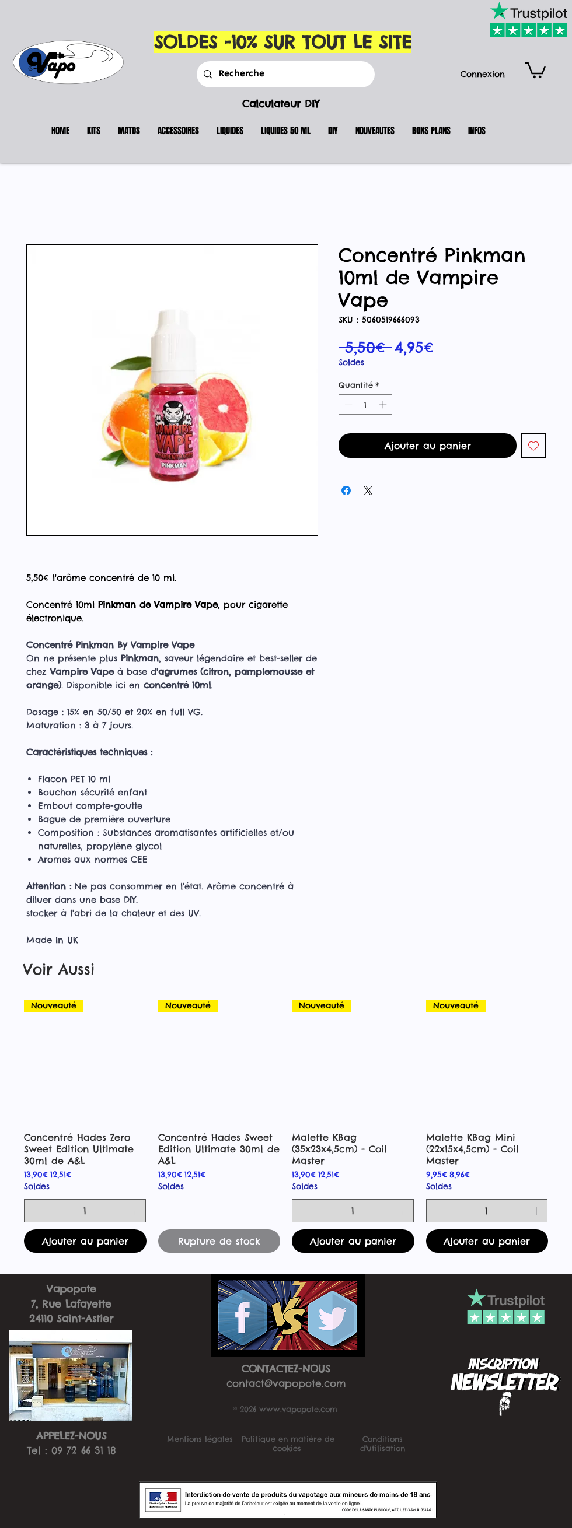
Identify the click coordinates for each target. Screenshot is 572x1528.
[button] (535, 69)
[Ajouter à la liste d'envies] (533, 445)
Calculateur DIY (280, 103)
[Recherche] (284, 74)
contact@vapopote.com (286, 1383)
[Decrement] (347, 405)
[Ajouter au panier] (85, 1241)
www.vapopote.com (298, 1409)
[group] (286, 1126)
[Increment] (384, 405)
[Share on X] (368, 490)
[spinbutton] (365, 405)
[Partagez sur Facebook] (346, 490)
